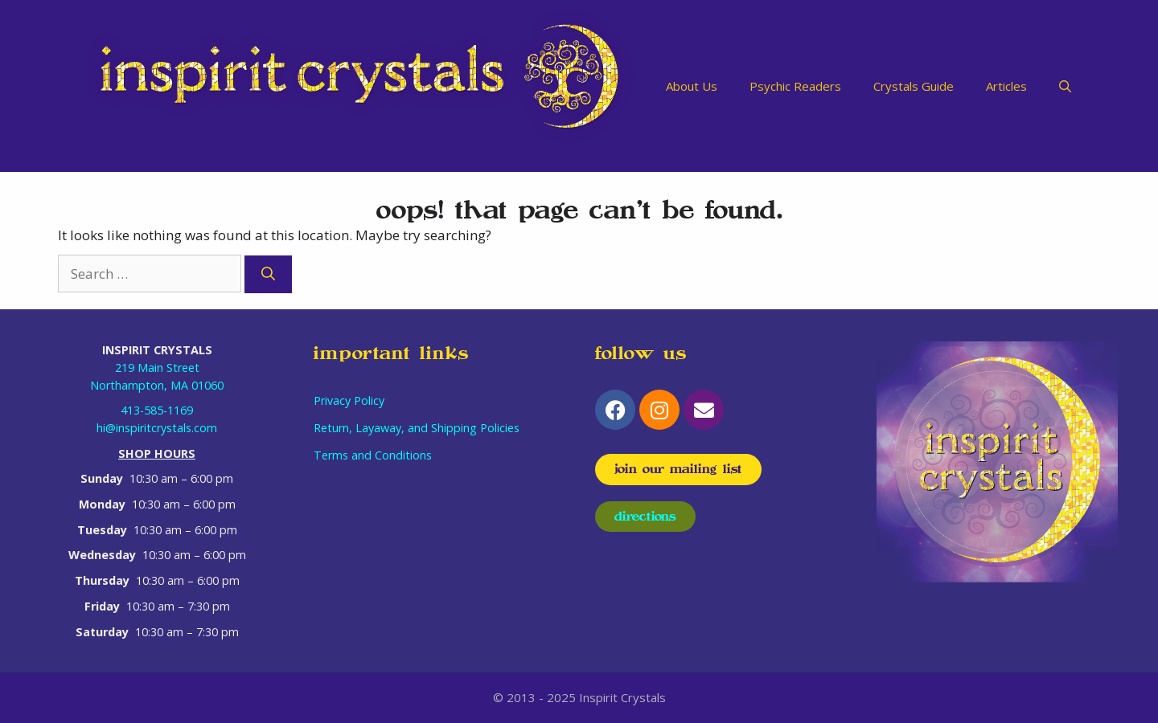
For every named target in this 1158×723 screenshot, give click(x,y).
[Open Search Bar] (1065, 86)
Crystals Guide (913, 86)
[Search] (268, 274)
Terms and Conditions (373, 455)
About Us (691, 86)
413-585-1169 (157, 410)
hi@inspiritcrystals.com (156, 427)
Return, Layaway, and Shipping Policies (416, 427)
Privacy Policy (349, 400)
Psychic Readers (795, 86)
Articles (1006, 86)
